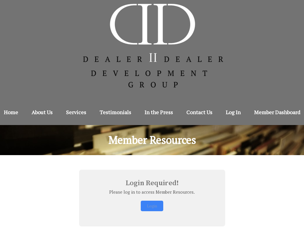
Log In (233, 112)
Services (76, 112)
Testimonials (115, 112)
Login (152, 206)
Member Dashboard (277, 112)
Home (11, 112)
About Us (42, 112)
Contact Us (199, 112)
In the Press (159, 112)
